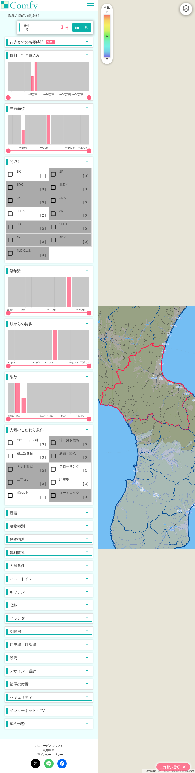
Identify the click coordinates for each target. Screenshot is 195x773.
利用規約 (48, 750)
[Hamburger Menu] (90, 5)
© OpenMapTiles (152, 771)
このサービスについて (49, 745)
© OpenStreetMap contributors (178, 771)
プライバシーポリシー (49, 754)
